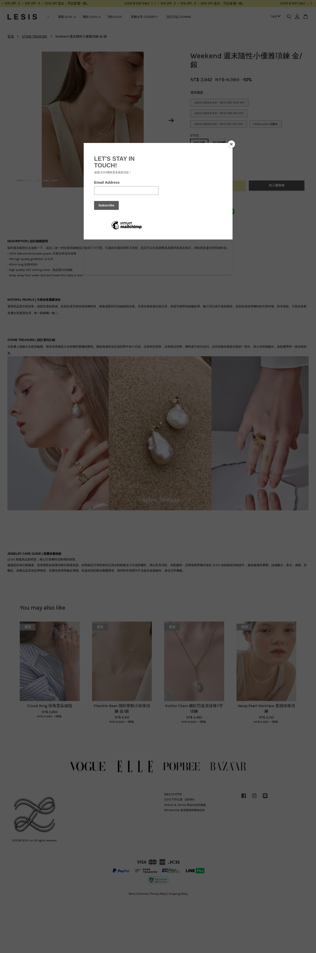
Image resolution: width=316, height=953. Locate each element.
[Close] (231, 144)
